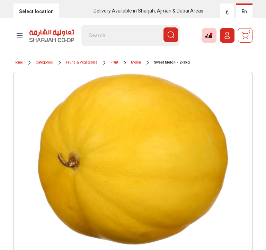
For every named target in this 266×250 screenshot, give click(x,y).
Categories (44, 62)
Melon (136, 62)
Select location (36, 11)
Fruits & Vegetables (82, 62)
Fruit (114, 62)
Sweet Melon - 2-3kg (172, 62)
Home (18, 62)
